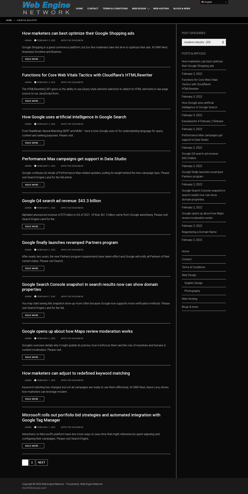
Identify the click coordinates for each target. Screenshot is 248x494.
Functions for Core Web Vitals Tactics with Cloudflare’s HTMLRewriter (87, 75)
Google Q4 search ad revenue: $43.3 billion (61, 200)
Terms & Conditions (193, 267)
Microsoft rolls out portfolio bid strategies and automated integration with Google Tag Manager (91, 417)
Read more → (33, 59)
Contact (187, 259)
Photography (192, 291)
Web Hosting (189, 298)
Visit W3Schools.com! (34, 488)
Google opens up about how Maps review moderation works (77, 331)
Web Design (189, 275)
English (206, 2)
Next (41, 462)
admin (27, 40)
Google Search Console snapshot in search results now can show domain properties (90, 287)
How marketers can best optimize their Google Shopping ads (78, 33)
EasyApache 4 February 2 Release (202, 121)
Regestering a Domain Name (199, 232)
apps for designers (70, 40)
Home (9, 20)
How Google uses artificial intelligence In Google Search (74, 117)
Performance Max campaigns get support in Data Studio (74, 158)
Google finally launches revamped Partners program (70, 242)
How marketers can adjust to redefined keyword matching (76, 373)
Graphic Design (193, 283)
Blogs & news (190, 306)
